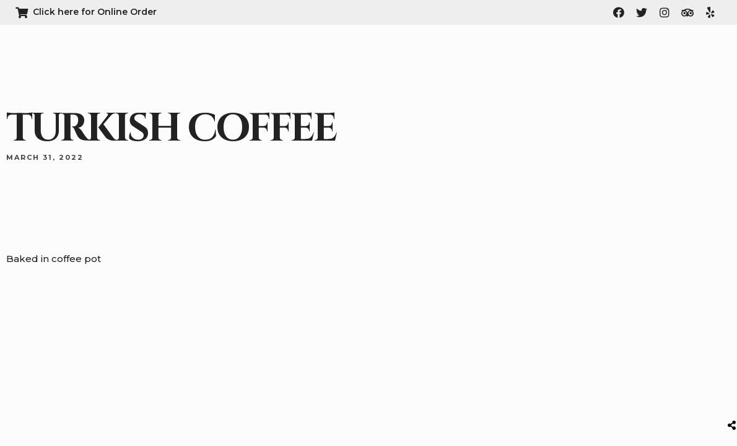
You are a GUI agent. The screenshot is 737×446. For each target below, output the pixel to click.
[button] (675, 66)
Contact (591, 65)
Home (423, 65)
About (466, 65)
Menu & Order (526, 65)
